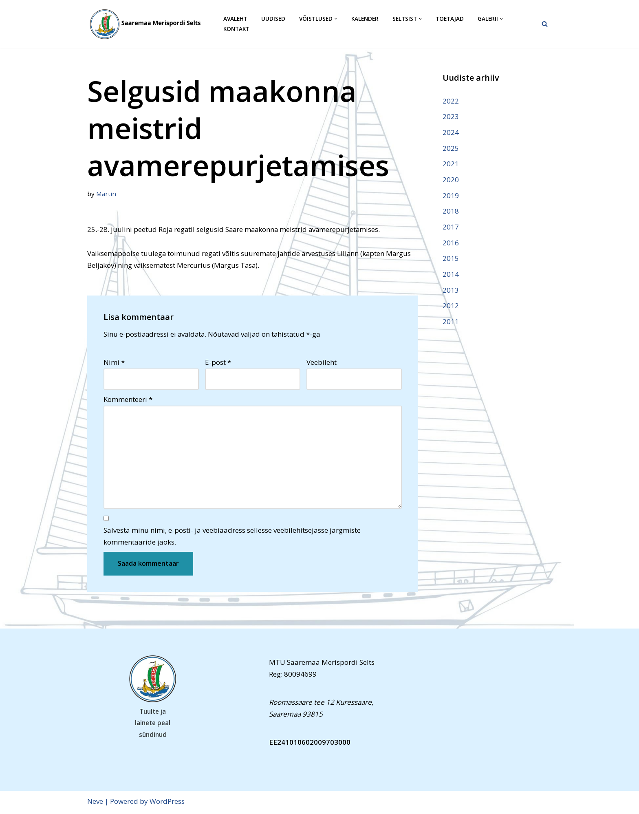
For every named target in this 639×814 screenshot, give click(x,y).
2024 (451, 132)
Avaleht (235, 19)
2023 (451, 116)
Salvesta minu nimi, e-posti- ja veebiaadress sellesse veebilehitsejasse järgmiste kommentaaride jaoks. (232, 537)
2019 (451, 196)
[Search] (545, 24)
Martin (106, 194)
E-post (218, 362)
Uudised (273, 19)
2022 (451, 101)
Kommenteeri (128, 400)
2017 (451, 227)
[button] (336, 19)
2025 (451, 148)
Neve (95, 802)
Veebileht (321, 362)
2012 (451, 306)
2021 (451, 164)
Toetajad (450, 19)
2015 (451, 259)
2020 (451, 180)
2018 (451, 211)
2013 (451, 291)
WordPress (167, 802)
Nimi (114, 362)
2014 (451, 275)
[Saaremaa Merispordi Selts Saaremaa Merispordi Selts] (148, 24)
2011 (451, 322)
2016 (451, 243)
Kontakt (236, 29)
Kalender (365, 19)
